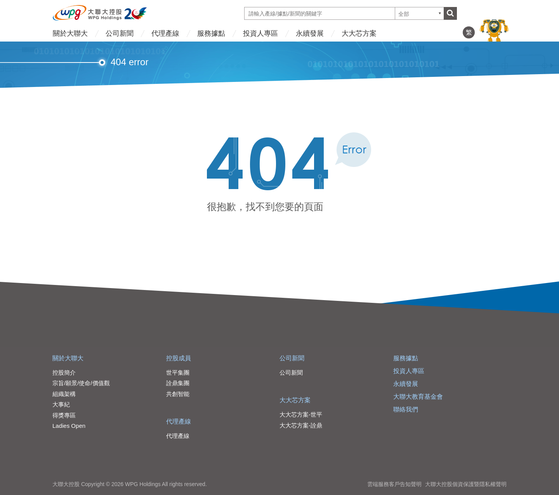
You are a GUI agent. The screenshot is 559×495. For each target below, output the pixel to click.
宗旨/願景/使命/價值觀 (81, 383)
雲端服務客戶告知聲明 (394, 484)
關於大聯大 (70, 33)
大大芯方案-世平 (301, 414)
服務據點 (211, 33)
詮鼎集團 (177, 383)
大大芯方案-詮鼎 (301, 425)
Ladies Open (68, 425)
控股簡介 (64, 372)
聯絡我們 (405, 409)
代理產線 (165, 33)
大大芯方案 (359, 33)
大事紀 (61, 404)
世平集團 (177, 372)
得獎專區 (64, 415)
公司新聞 (120, 33)
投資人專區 (260, 33)
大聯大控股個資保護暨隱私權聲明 (466, 484)
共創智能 (177, 394)
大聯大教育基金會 (418, 396)
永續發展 (310, 33)
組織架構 (64, 394)
